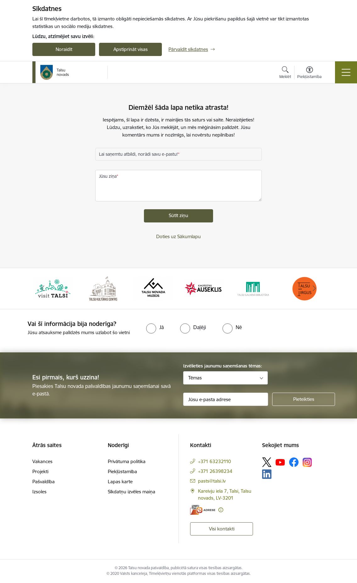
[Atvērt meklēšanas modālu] (285, 73)
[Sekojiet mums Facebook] (294, 462)
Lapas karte (120, 482)
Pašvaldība (43, 482)
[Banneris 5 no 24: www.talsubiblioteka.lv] (253, 288)
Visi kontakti (221, 529)
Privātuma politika (127, 461)
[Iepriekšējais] (43, 288)
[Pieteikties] (303, 399)
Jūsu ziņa (108, 176)
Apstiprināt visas (130, 49)
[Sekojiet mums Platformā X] (267, 462)
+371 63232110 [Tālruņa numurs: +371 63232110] (214, 461)
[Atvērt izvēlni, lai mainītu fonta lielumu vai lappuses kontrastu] (309, 73)
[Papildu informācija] (220, 509)
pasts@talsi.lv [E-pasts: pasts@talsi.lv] (212, 481)
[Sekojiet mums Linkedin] (267, 474)
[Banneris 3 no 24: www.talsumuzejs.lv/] (153, 288)
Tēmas (195, 378)
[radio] (155, 327)
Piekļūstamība (122, 471)
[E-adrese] (202, 510)
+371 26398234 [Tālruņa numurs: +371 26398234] (215, 471)
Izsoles (39, 492)
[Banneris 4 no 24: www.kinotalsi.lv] (203, 288)
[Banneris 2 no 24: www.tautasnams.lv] (103, 288)
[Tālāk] (314, 288)
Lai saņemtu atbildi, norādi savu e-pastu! (138, 154)
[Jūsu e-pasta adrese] (225, 399)
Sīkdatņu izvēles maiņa (131, 492)
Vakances (42, 461)
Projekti (40, 471)
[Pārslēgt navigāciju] (346, 72)
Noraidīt (64, 49)
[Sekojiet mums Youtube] (280, 462)
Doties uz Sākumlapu (178, 236)
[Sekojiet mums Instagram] (307, 462)
